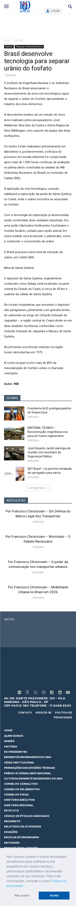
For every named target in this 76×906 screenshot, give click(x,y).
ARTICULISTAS (16, 500)
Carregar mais (38, 488)
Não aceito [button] (22, 895)
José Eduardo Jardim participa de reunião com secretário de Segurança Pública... (49, 452)
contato (25, 712)
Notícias (18, 40)
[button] (24, 886)
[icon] (19, 692)
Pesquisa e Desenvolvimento (29, 46)
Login (55, 10)
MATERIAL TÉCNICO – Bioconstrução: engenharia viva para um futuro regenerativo (47, 432)
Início (7, 40)
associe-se (43, 712)
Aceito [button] (54, 895)
